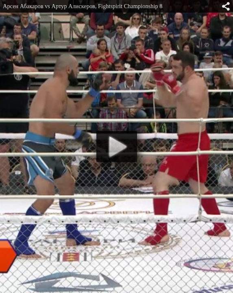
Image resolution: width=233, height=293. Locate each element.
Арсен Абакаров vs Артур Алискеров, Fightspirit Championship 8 (82, 6)
